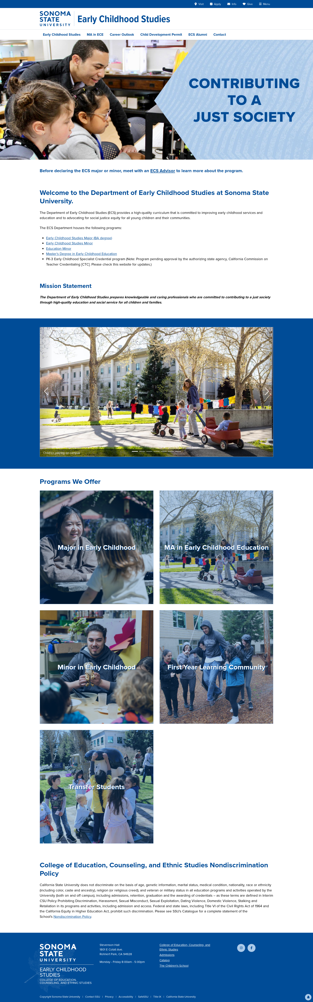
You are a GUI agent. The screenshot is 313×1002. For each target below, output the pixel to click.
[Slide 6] (171, 451)
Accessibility (126, 997)
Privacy (109, 997)
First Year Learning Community (216, 667)
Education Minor (58, 248)
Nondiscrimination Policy (72, 916)
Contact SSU (93, 997)
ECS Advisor (162, 170)
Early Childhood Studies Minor (69, 243)
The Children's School (173, 965)
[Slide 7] (178, 451)
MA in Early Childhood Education (216, 547)
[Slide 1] (135, 451)
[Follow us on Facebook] (252, 948)
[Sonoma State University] (57, 18)
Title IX (157, 997)
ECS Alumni (197, 34)
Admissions (166, 955)
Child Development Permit (161, 34)
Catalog (164, 960)
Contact (219, 34)
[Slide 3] (149, 451)
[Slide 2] (142, 451)
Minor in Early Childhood (96, 667)
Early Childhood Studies (61, 34)
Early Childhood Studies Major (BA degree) (79, 238)
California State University (181, 997)
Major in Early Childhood (97, 547)
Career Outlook (122, 34)
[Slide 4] (156, 451)
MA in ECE (95, 34)
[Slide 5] (164, 451)
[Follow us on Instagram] (241, 948)
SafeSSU (143, 997)
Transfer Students (96, 786)
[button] (308, 997)
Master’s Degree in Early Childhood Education (81, 253)
